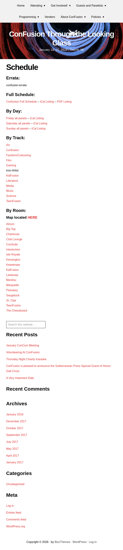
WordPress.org (15, 526)
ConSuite (12, 244)
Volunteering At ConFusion (23, 352)
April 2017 (12, 455)
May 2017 (12, 448)
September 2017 (16, 434)
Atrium (10, 224)
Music (10, 190)
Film (9, 160)
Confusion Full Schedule (21, 101)
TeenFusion (13, 201)
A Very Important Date (20, 377)
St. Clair (11, 300)
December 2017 (16, 421)
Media (10, 185)
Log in (10, 505)
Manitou (11, 279)
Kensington (13, 259)
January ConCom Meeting (22, 345)
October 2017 (14, 428)
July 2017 (12, 441)
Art (8, 144)
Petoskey (12, 290)
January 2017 (14, 462)
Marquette (12, 285)
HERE (33, 217)
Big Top (11, 229)
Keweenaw (13, 264)
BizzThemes (62, 541)
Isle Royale (13, 254)
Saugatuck (13, 295)
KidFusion (12, 175)
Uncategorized (15, 484)
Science (11, 195)
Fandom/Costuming (18, 155)
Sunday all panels (17, 128)
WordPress (80, 541)
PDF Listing (64, 101)
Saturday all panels (18, 123)
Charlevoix (13, 234)
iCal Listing (47, 101)
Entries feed (13, 512)
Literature (12, 180)
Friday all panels (16, 118)
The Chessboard (16, 310)
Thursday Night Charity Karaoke (26, 359)
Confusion (12, 150)
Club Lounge (14, 239)
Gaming (11, 165)
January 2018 (14, 414)
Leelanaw (12, 275)
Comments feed (16, 519)
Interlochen (13, 249)
